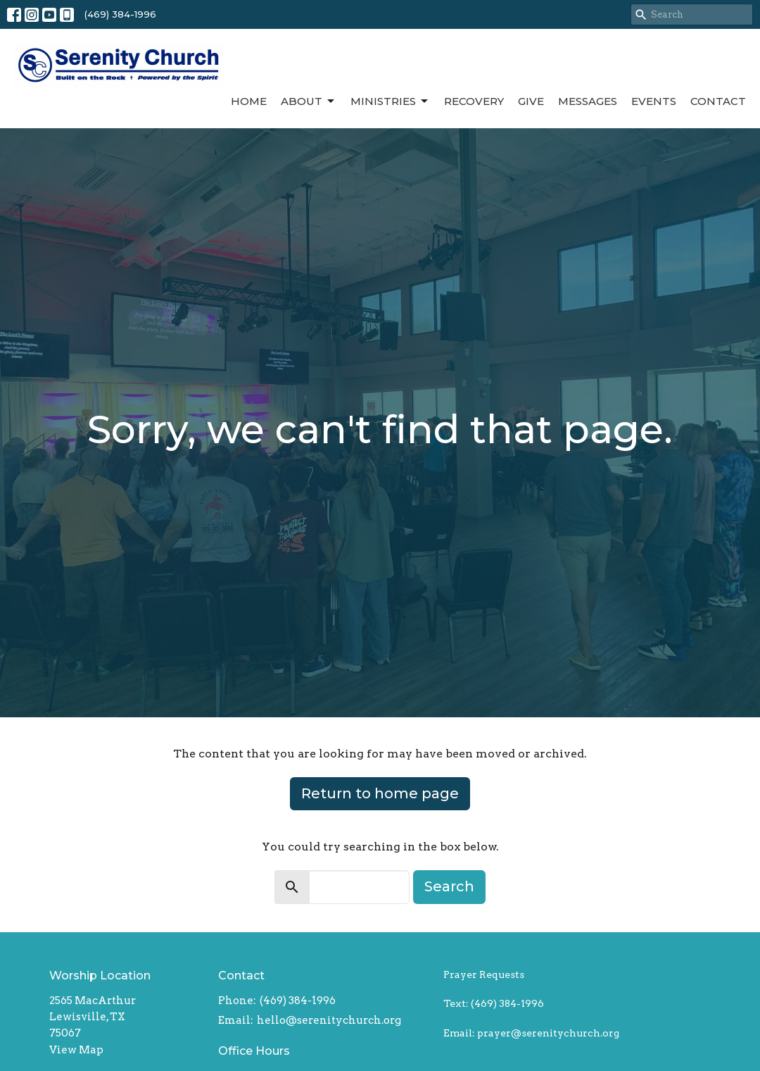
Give (531, 101)
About (308, 101)
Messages (587, 101)
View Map (76, 1050)
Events (653, 101)
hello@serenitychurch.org (329, 1020)
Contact (718, 101)
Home (249, 101)
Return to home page (380, 793)
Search (449, 886)
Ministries (390, 101)
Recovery (474, 101)
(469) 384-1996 (120, 14)
